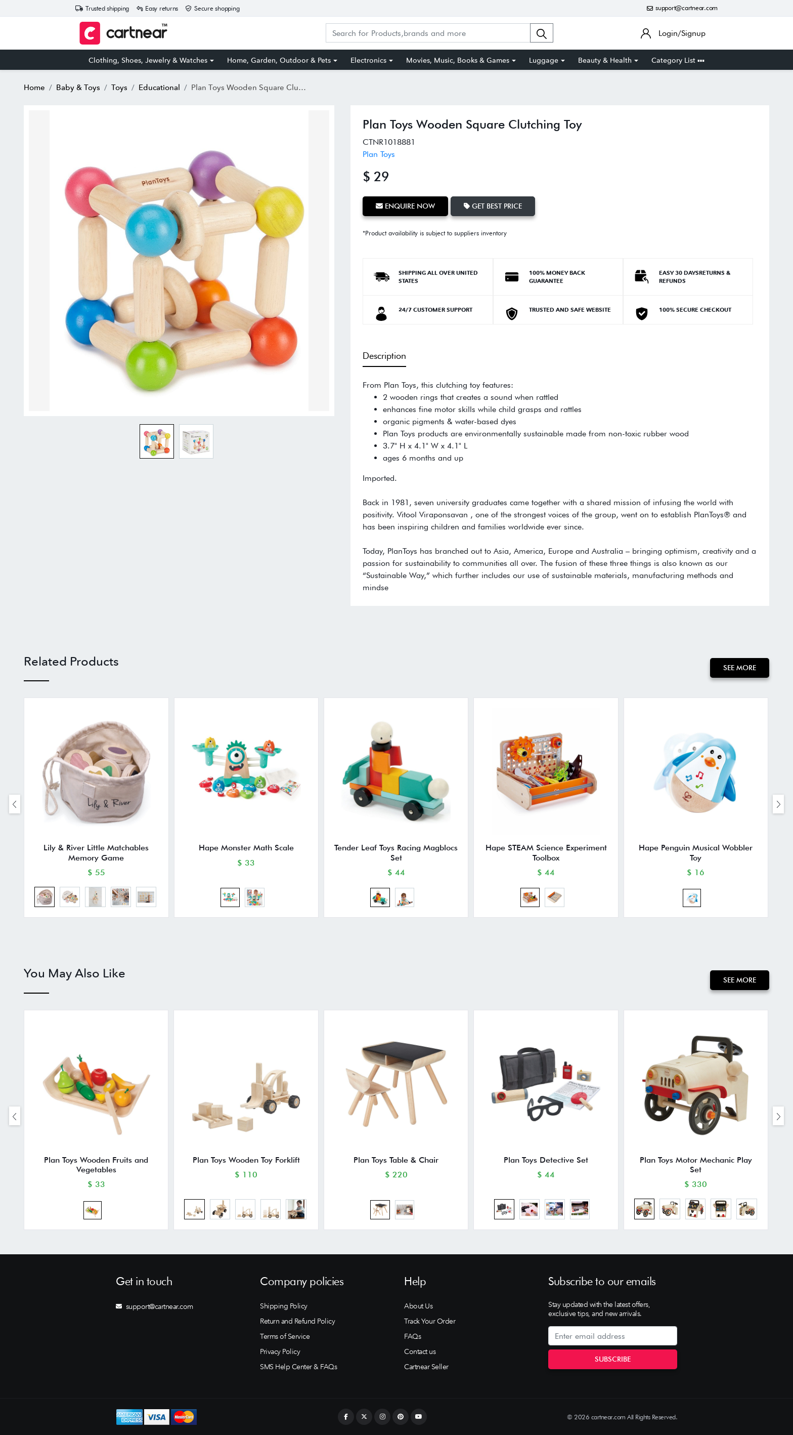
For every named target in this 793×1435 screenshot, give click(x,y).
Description (384, 355)
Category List (677, 60)
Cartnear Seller (426, 1366)
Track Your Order (429, 1321)
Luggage (543, 60)
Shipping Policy (283, 1305)
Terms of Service (285, 1336)
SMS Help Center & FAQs (298, 1366)
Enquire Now (405, 206)
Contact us (419, 1351)
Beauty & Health (605, 60)
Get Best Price (493, 206)
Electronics (368, 60)
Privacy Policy (280, 1351)
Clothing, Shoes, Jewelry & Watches (148, 60)
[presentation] (14, 804)
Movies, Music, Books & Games (457, 60)
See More (739, 668)
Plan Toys (379, 154)
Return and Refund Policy (297, 1321)
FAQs (412, 1336)
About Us (418, 1305)
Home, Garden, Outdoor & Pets (279, 60)
